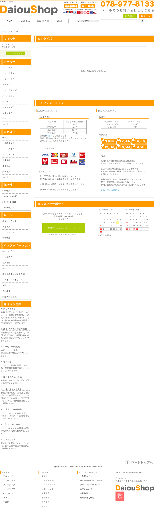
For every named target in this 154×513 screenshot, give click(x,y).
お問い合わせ (8, 285)
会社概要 (6, 291)
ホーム (4, 31)
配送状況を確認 (9, 297)
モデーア (6, 84)
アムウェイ (7, 67)
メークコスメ (9, 149)
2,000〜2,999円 (9, 202)
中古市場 (6, 238)
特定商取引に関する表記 (13, 274)
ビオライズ (7, 113)
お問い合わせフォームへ (63, 228)
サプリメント (8, 155)
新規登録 (130, 16)
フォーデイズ (8, 79)
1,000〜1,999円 (9, 196)
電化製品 (6, 166)
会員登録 (6, 263)
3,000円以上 (8, 208)
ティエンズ (7, 107)
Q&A (60, 21)
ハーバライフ (8, 96)
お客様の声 (43, 21)
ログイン (146, 16)
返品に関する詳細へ (110, 190)
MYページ (7, 268)
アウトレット (8, 232)
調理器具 (6, 172)
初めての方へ (8, 251)
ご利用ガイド (86, 476)
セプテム (6, 101)
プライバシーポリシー (12, 280)
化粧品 (5, 137)
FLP (4, 118)
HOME (9, 21)
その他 (5, 124)
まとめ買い (7, 227)
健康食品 (6, 160)
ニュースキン (8, 73)
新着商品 (26, 21)
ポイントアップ (9, 221)
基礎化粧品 (8, 143)
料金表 (49, 136)
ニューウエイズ (9, 90)
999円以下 (7, 191)
